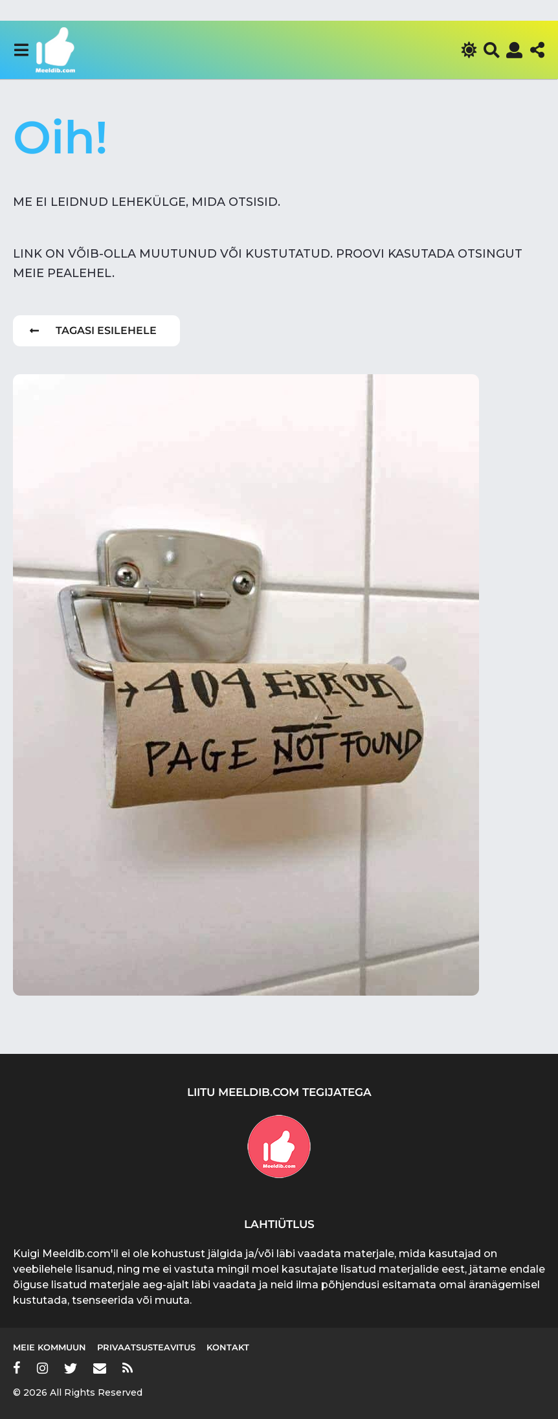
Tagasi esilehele (93, 330)
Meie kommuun (49, 1347)
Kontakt (227, 1347)
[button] (21, 50)
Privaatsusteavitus (146, 1347)
